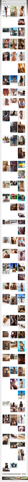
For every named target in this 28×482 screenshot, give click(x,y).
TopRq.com (15, 480)
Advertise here (25, 3)
